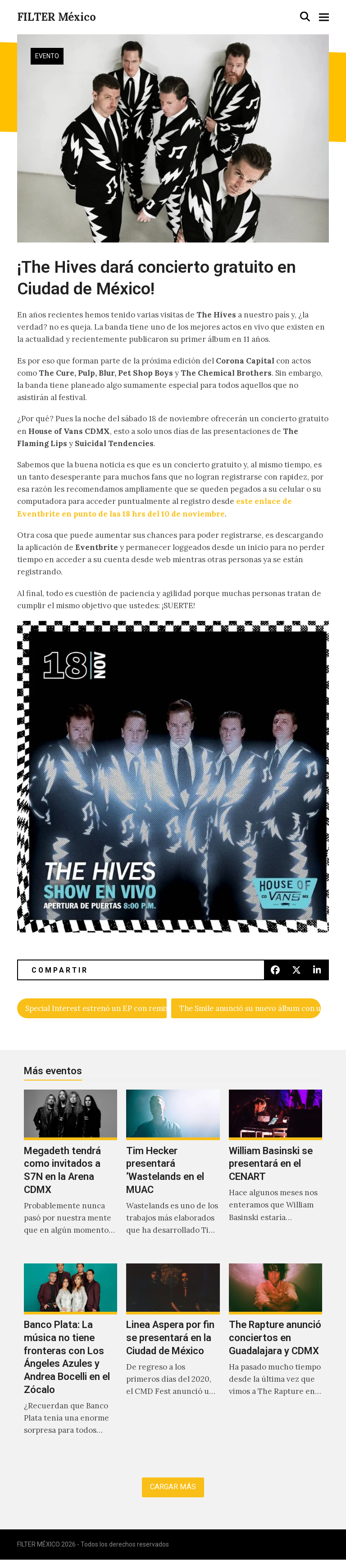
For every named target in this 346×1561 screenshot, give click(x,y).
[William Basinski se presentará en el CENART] (275, 1172)
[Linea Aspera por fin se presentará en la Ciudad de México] (172, 1359)
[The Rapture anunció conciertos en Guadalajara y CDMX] (275, 1359)
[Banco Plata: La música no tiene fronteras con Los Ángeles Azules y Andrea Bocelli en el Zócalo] (70, 1359)
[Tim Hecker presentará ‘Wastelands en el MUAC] (172, 1172)
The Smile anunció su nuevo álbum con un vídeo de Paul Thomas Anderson (249, 1008)
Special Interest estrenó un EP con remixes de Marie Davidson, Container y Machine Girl (96, 1008)
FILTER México (56, 17)
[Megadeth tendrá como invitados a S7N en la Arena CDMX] (70, 1172)
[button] (305, 16)
